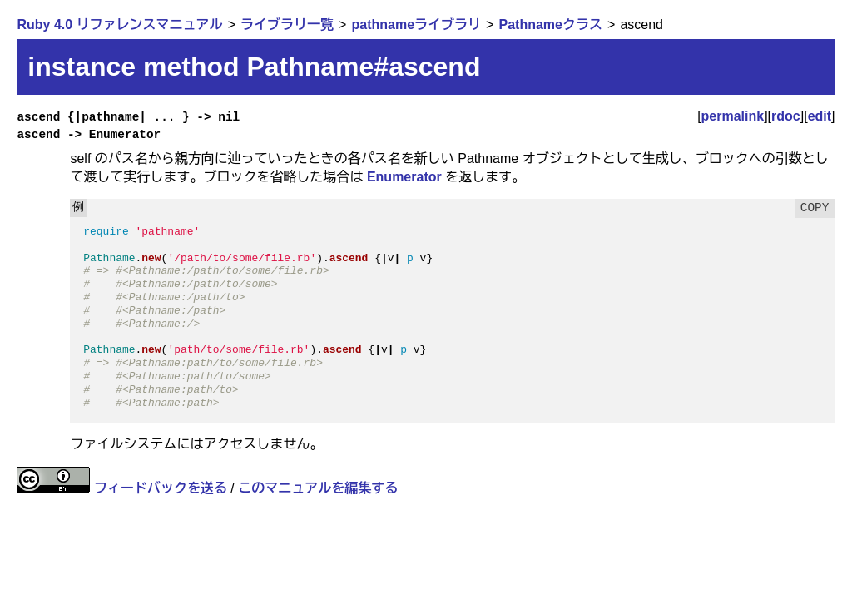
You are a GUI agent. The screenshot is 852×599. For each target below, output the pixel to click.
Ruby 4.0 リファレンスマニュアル (119, 24)
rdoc (785, 116)
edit (819, 116)
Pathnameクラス (550, 24)
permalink (733, 116)
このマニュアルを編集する (318, 488)
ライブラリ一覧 (287, 24)
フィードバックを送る (160, 488)
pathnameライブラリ (416, 24)
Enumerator (404, 177)
